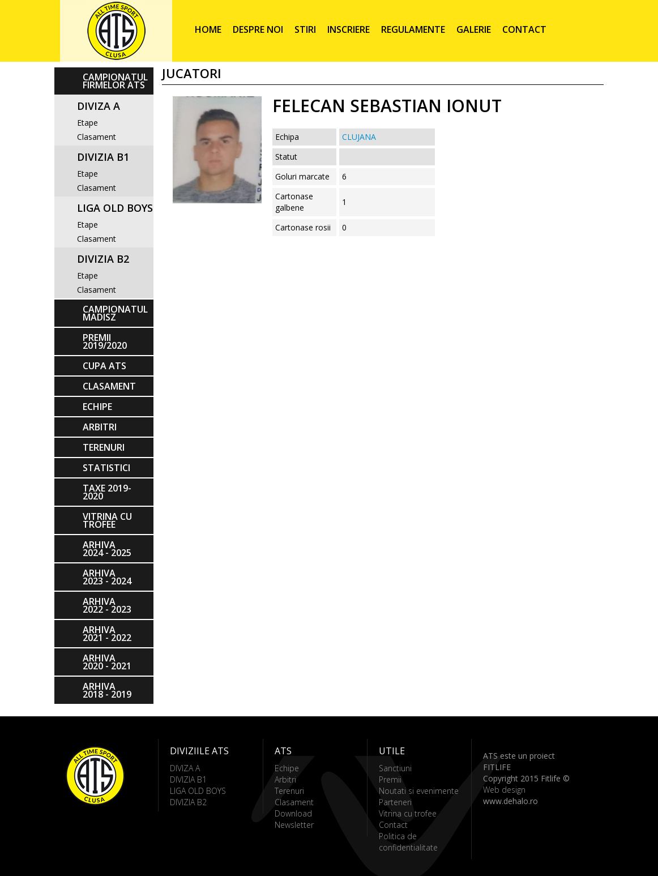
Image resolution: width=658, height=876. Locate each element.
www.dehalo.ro (510, 801)
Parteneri (395, 802)
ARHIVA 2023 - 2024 (107, 577)
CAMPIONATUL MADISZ (115, 313)
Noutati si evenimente (419, 790)
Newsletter (294, 824)
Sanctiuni (395, 768)
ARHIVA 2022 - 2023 (107, 605)
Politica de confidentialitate (408, 842)
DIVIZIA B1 (103, 157)
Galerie (473, 29)
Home (208, 29)
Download (293, 813)
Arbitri (100, 427)
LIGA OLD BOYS (115, 208)
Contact (524, 29)
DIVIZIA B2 (103, 259)
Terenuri (104, 447)
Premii (390, 779)
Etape (87, 122)
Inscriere (348, 29)
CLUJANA (359, 136)
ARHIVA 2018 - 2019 (107, 690)
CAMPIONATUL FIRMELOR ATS (115, 81)
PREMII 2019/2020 (105, 341)
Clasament (96, 136)
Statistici (106, 467)
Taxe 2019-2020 (107, 492)
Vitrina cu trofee (107, 520)
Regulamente (413, 29)
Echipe (97, 406)
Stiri (305, 29)
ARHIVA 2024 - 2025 (107, 549)
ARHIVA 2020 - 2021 (107, 662)
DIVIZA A (98, 106)
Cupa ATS (104, 366)
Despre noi (258, 29)
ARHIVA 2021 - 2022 (107, 633)
